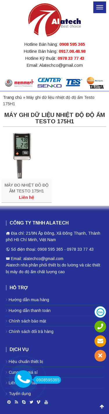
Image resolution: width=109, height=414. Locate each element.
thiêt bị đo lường (63, 265)
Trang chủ (12, 97)
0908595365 (46, 380)
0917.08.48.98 (72, 51)
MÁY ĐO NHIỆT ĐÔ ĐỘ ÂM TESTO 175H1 (27, 188)
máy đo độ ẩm (23, 271)
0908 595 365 (72, 44)
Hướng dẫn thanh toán (30, 310)
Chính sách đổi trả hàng (31, 331)
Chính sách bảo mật (27, 321)
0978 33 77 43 (71, 58)
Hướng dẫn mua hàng (29, 299)
